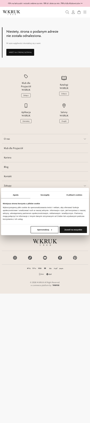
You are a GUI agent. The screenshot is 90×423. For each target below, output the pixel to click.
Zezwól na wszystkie (73, 230)
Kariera (7, 157)
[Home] (11, 12)
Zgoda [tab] (16, 195)
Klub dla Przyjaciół (13, 148)
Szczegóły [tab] (44, 195)
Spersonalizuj (44, 230)
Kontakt (8, 176)
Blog (6, 166)
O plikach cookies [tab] (74, 195)
